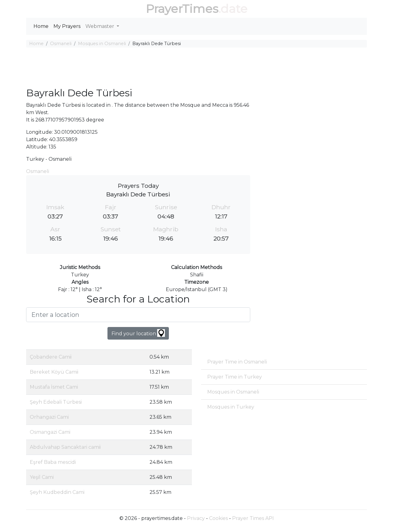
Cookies (218, 518)
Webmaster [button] (100, 26)
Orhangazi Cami (49, 417)
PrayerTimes (182, 9)
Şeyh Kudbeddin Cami (57, 492)
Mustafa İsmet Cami (54, 387)
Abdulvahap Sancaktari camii (65, 447)
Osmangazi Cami (50, 432)
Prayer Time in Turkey (234, 377)
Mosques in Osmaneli (102, 43)
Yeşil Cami (42, 477)
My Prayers (66, 26)
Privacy (196, 518)
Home (41, 26)
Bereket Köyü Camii (54, 372)
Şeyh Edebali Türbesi (56, 402)
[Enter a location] (138, 314)
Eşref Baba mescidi (53, 462)
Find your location (138, 333)
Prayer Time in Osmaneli (237, 362)
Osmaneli (61, 43)
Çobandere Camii (51, 357)
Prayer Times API (253, 518)
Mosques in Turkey (230, 407)
